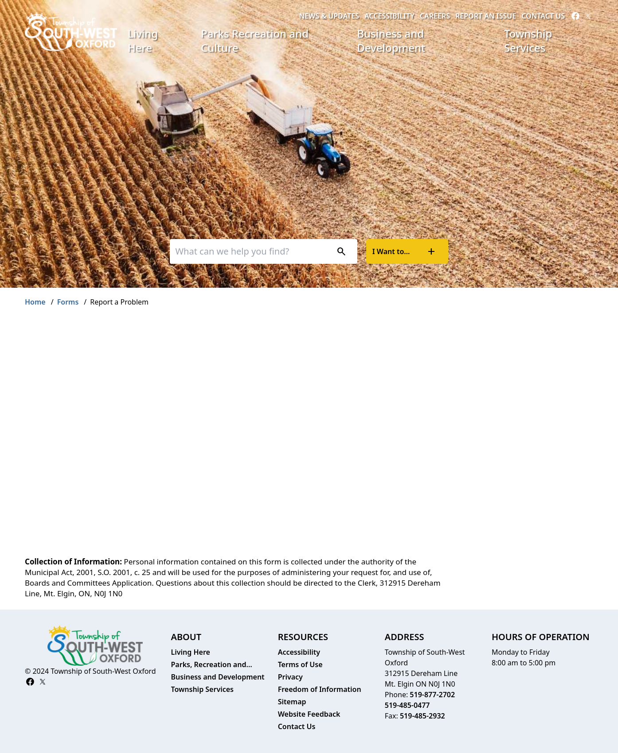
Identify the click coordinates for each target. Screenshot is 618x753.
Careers (435, 16)
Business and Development (391, 40)
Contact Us (543, 16)
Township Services (528, 40)
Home (35, 302)
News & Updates (329, 16)
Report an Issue (485, 16)
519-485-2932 (422, 716)
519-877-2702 (432, 694)
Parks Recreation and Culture (255, 40)
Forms (68, 302)
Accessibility (389, 16)
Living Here (143, 40)
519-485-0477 (407, 705)
